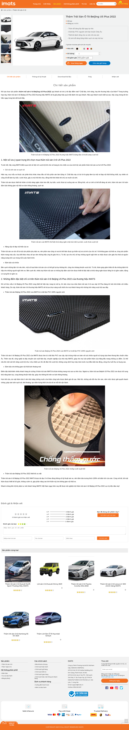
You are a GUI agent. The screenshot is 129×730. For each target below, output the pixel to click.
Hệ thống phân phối (71, 4)
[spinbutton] (87, 53)
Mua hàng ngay (77, 63)
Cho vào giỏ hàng (99, 63)
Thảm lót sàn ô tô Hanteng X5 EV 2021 (16, 635)
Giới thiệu (47, 4)
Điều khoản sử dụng (40, 664)
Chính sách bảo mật (107, 677)
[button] (60, 40)
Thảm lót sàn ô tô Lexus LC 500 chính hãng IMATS (113, 585)
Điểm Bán (4, 673)
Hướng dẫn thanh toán (41, 685)
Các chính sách (40, 661)
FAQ (90, 77)
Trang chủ (37, 4)
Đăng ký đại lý (5, 678)
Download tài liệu (64, 77)
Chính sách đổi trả (40, 672)
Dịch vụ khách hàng (42, 682)
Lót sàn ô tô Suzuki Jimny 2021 (49, 584)
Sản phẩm (57, 4)
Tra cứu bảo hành (6, 676)
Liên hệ (92, 4)
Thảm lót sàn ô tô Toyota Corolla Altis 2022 (81, 585)
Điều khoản (114, 675)
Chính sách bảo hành (41, 667)
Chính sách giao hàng (41, 674)
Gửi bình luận (103, 538)
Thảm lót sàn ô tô (19, 10)
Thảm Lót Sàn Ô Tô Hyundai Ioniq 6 (48, 635)
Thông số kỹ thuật (39, 77)
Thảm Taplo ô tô (6, 667)
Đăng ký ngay (114, 681)
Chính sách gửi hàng (41, 669)
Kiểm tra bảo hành (40, 687)
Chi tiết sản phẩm (13, 77)
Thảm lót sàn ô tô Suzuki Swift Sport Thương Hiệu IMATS (17, 585)
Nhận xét (115, 77)
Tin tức (84, 4)
